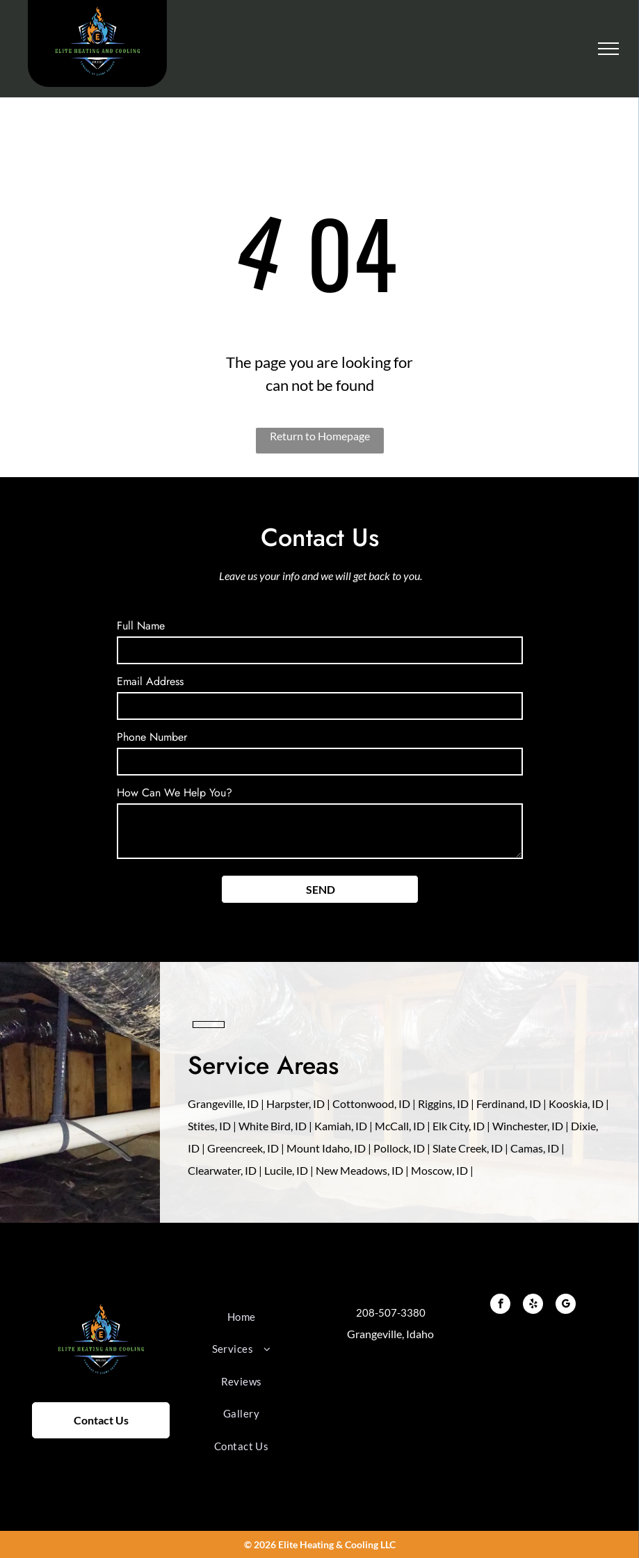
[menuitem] (241, 1317)
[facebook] (500, 1305)
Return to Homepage (320, 435)
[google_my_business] (566, 1305)
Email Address (150, 681)
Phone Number (152, 737)
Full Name (141, 626)
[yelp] (533, 1305)
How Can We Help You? (174, 793)
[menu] (608, 49)
